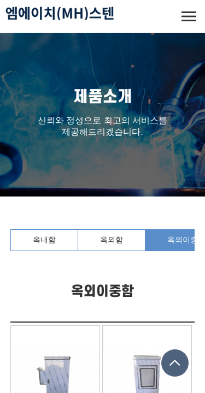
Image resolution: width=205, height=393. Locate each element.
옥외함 (111, 239)
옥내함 (44, 239)
